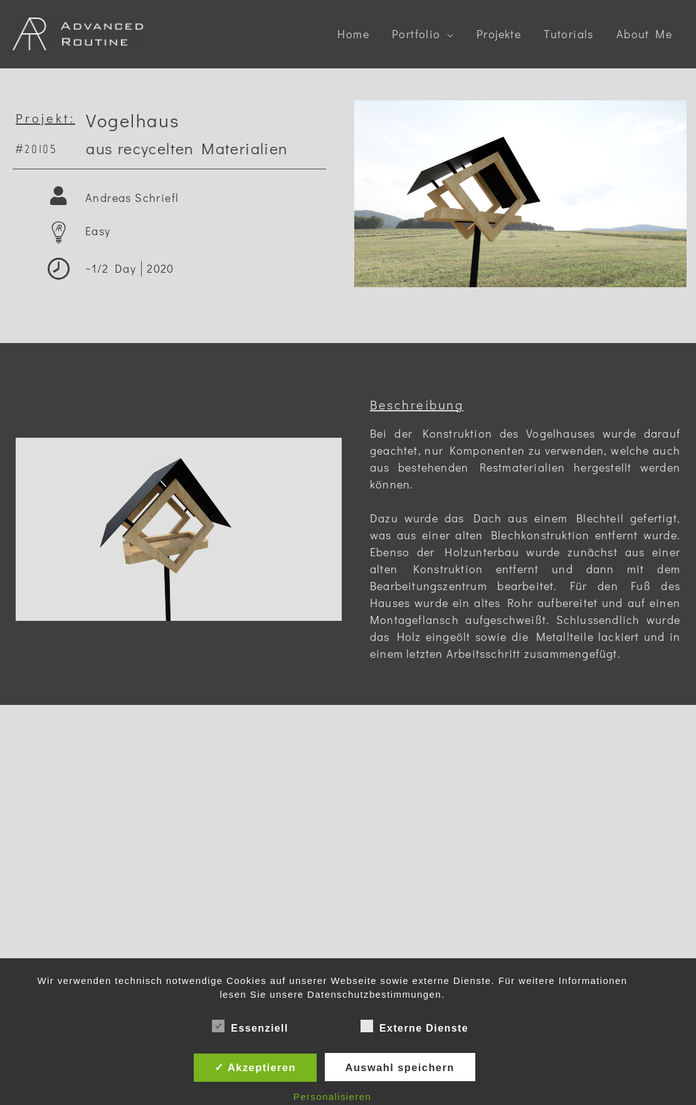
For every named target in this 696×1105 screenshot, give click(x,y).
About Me (644, 33)
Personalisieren (332, 1096)
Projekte (499, 33)
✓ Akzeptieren (255, 1067)
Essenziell (250, 1026)
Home (353, 33)
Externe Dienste (414, 1026)
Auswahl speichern (400, 1067)
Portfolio (416, 33)
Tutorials (569, 33)
